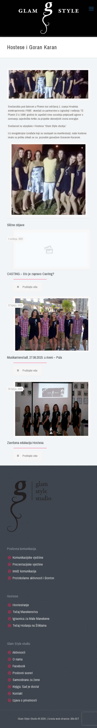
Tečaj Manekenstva (25, 611)
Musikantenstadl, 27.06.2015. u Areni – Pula (34, 357)
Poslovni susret (23, 673)
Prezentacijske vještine (28, 564)
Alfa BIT (74, 719)
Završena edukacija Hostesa (25, 442)
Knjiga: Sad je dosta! (26, 686)
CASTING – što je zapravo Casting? (30, 273)
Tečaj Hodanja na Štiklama (29, 625)
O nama (17, 659)
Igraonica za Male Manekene (31, 618)
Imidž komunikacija (24, 571)
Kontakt (17, 693)
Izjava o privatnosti (25, 700)
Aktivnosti (18, 652)
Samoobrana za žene (26, 679)
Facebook (19, 666)
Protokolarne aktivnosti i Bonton (33, 578)
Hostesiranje (21, 605)
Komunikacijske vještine (28, 557)
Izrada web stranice (58, 719)
